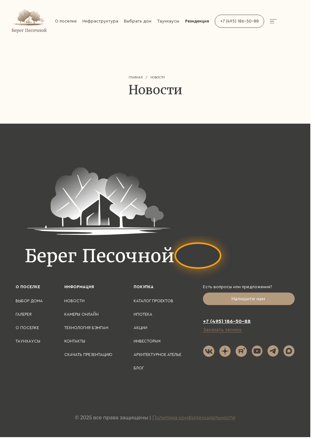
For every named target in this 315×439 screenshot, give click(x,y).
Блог (139, 368)
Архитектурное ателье (157, 355)
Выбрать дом (137, 21)
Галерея (24, 314)
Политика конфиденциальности (193, 418)
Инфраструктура (100, 21)
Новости (74, 301)
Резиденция (197, 21)
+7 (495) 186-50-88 (239, 21)
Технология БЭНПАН (86, 328)
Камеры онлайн (81, 314)
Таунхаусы (168, 21)
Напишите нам (248, 298)
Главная (136, 77)
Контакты (74, 341)
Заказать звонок (222, 329)
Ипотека (143, 314)
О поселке (66, 21)
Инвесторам (147, 341)
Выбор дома (29, 301)
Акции (140, 328)
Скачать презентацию (88, 355)
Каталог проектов (153, 301)
